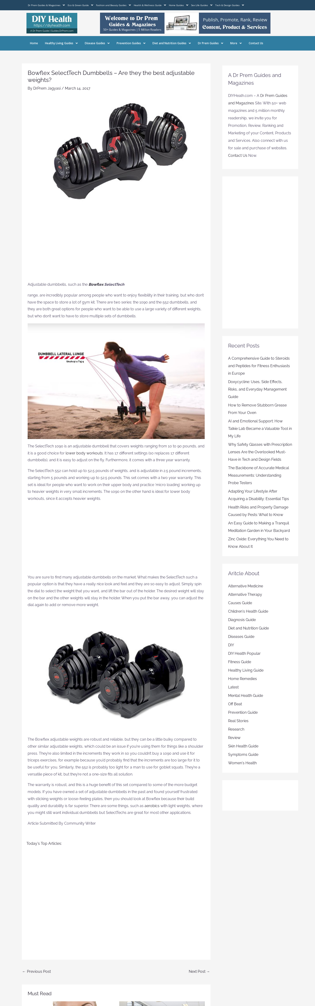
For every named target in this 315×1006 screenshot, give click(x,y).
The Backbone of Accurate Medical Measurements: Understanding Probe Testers (258, 475)
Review (234, 737)
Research (236, 729)
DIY (231, 645)
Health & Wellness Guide (150, 5)
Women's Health (242, 763)
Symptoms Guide (243, 754)
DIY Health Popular (244, 653)
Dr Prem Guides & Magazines (46, 5)
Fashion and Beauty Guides (113, 5)
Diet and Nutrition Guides (171, 43)
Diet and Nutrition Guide (248, 628)
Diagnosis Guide (242, 620)
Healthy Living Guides (61, 43)
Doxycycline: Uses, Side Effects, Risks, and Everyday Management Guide (257, 389)
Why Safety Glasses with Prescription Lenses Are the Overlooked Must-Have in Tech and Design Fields (260, 452)
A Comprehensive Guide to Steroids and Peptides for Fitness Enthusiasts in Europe (259, 366)
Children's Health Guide (248, 611)
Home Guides (178, 5)
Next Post (199, 971)
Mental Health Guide (245, 695)
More (236, 43)
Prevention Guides (131, 43)
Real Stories (238, 721)
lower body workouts (84, 453)
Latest (233, 687)
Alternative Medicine (245, 586)
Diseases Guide (241, 636)
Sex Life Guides (201, 5)
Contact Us (256, 43)
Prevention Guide (243, 712)
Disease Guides (97, 43)
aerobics (152, 806)
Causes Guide (240, 603)
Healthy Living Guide (245, 670)
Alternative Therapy (245, 594)
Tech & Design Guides (229, 5)
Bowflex (96, 284)
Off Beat (235, 704)
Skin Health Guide (243, 746)
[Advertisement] (116, 246)
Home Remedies (242, 679)
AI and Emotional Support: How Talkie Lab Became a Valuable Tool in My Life (260, 428)
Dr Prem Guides (210, 43)
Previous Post (36, 971)
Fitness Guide (239, 662)
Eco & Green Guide (80, 5)
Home (34, 43)
